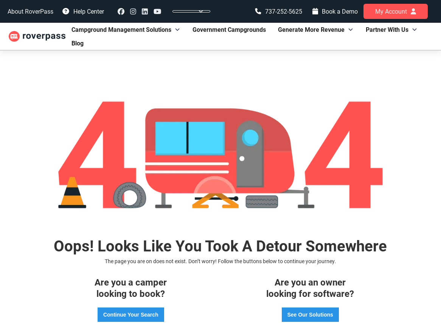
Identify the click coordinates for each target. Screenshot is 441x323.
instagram (133, 11)
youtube (157, 11)
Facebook (121, 11)
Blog (77, 43)
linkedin (145, 11)
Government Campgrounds (229, 29)
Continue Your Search (130, 315)
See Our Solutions (310, 315)
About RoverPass (30, 11)
